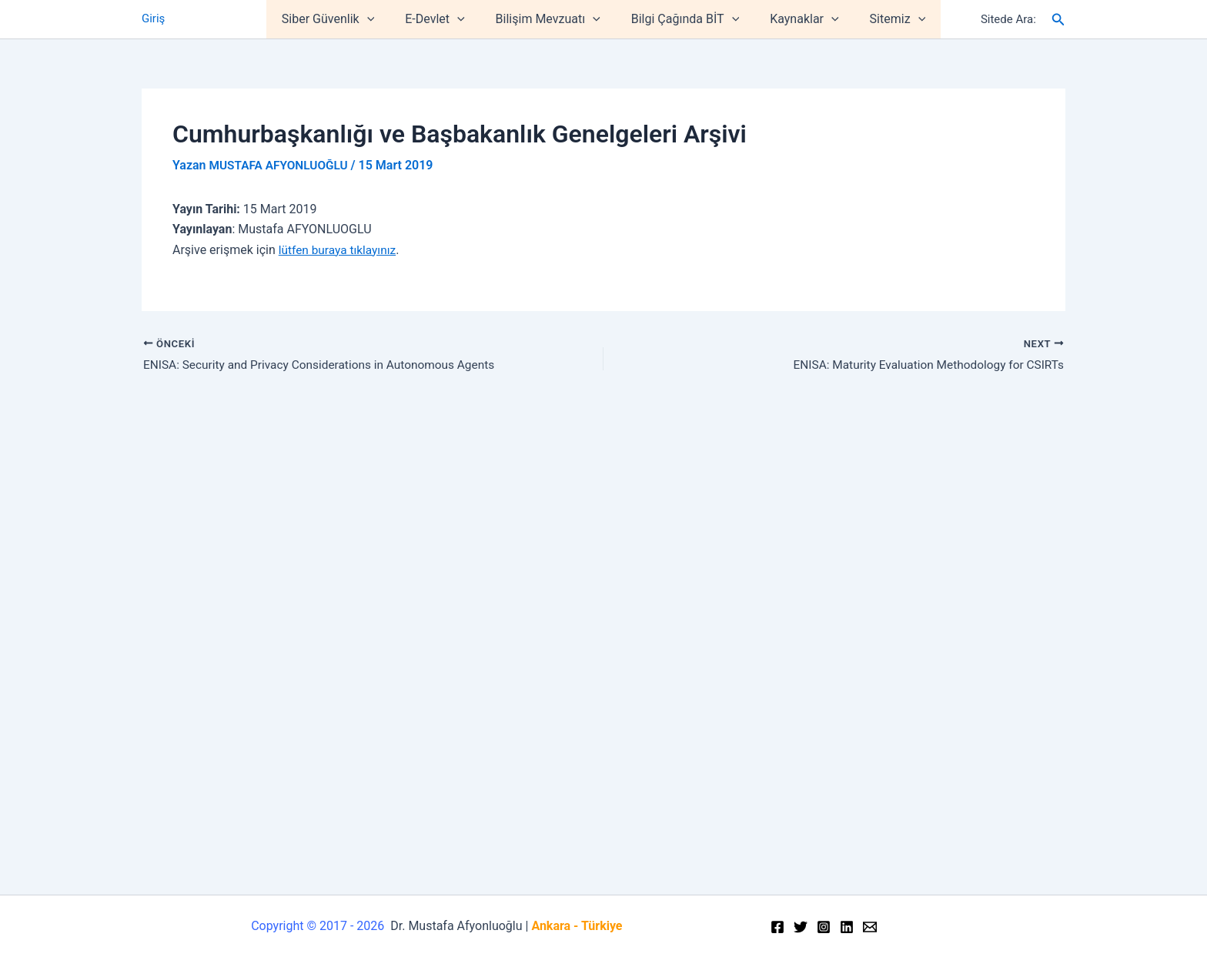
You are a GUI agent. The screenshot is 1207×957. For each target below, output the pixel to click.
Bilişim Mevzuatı (551, 19)
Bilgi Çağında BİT (682, 19)
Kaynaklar (795, 19)
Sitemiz (882, 19)
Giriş (153, 19)
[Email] (870, 927)
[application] (382, 19)
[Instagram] (824, 927)
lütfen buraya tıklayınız (339, 249)
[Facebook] (777, 927)
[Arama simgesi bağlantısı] (1058, 19)
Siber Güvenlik (343, 19)
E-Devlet (443, 19)
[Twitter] (800, 927)
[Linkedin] (847, 927)
